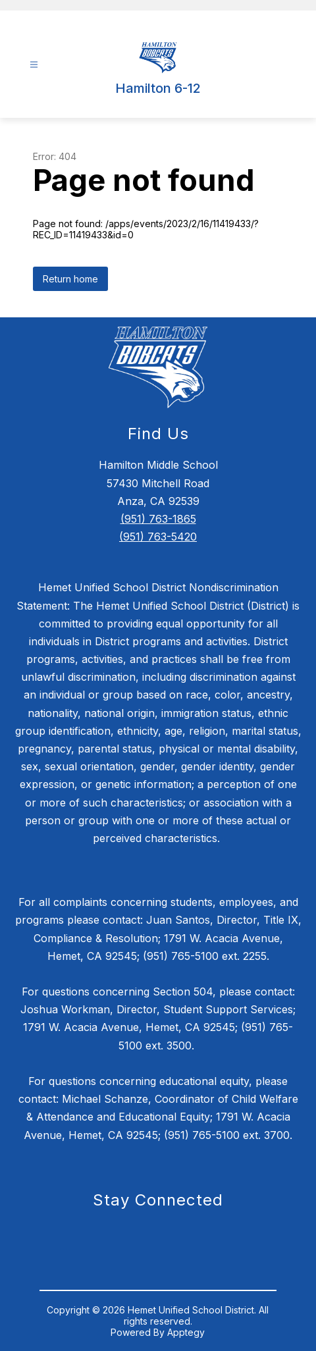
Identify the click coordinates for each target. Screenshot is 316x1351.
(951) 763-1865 (158, 518)
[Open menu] (33, 64)
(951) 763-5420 (158, 536)
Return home (70, 278)
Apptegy (186, 1332)
